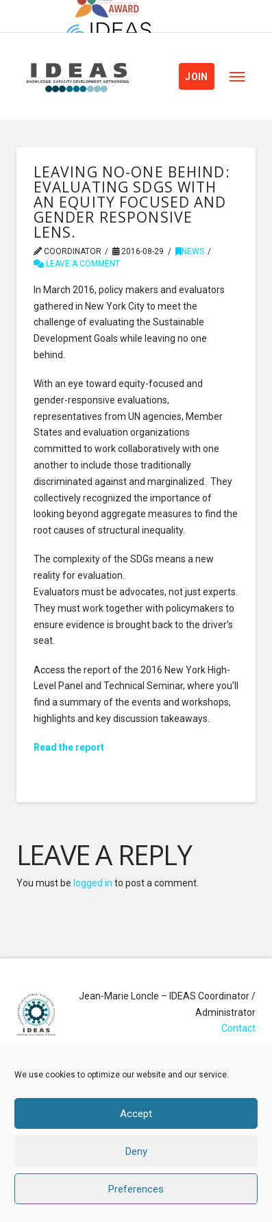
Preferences (136, 1189)
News (189, 251)
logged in (92, 882)
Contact (238, 1028)
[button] (237, 76)
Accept (136, 1114)
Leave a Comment (77, 264)
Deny (136, 1151)
